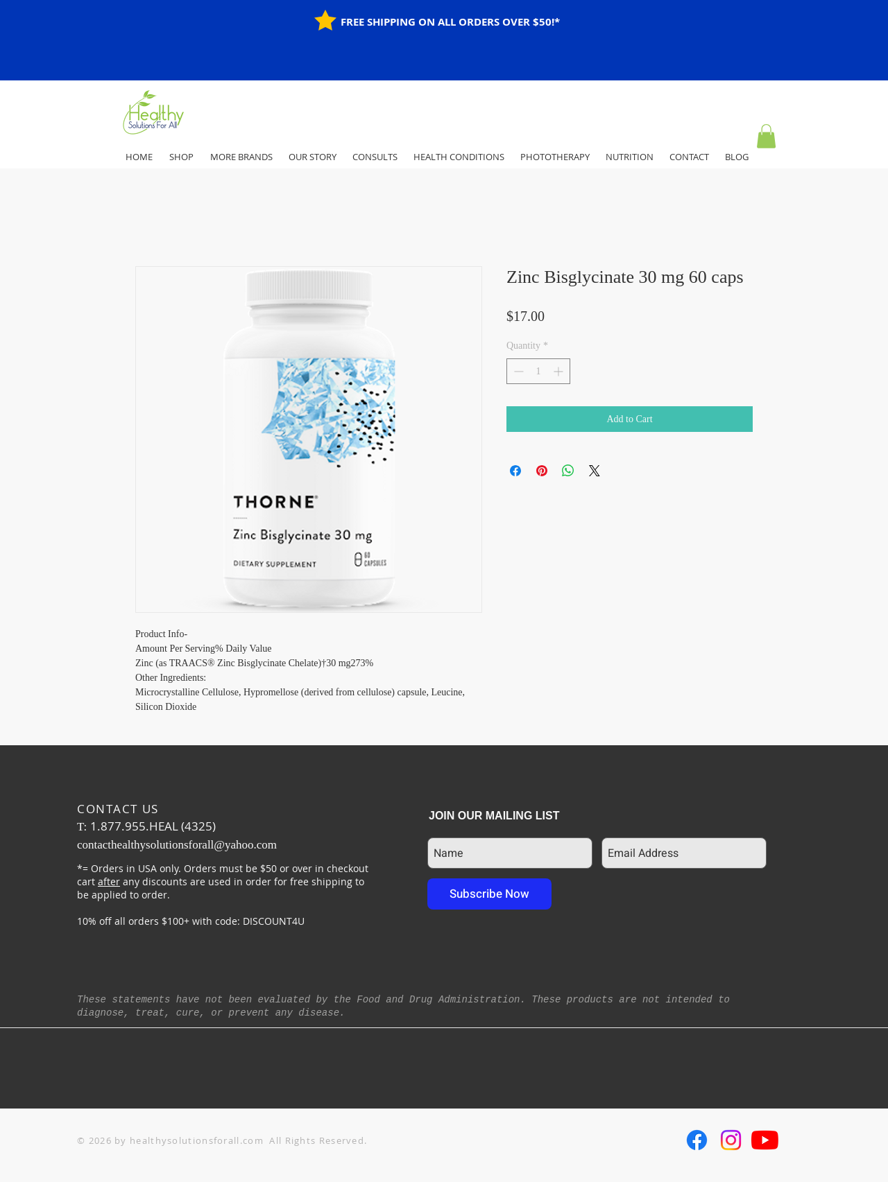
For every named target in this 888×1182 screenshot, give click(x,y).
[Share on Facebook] (515, 470)
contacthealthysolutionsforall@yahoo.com (177, 844)
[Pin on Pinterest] (541, 470)
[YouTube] (764, 1140)
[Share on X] (594, 470)
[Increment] (559, 371)
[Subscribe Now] (489, 894)
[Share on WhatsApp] (568, 470)
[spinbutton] (538, 371)
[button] (766, 136)
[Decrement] (517, 371)
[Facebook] (696, 1140)
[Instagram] (730, 1140)
